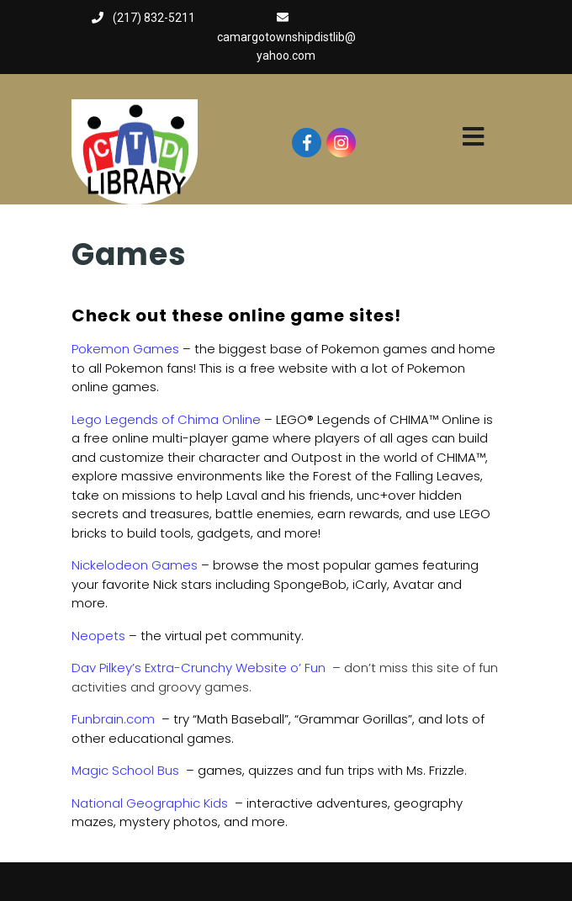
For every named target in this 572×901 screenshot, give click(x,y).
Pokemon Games (125, 349)
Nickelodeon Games (135, 565)
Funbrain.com (113, 719)
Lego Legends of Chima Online (166, 419)
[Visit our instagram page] (341, 142)
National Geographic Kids (150, 803)
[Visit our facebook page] (306, 142)
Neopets (98, 635)
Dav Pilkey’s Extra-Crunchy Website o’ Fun (199, 667)
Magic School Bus (125, 770)
